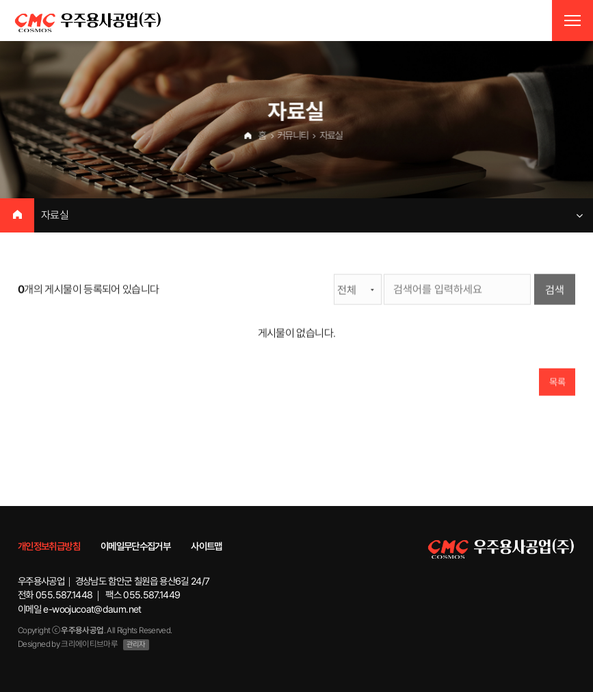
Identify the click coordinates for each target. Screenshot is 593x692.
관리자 (136, 644)
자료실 (54, 215)
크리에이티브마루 (89, 644)
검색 (554, 290)
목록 (557, 382)
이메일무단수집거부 (135, 546)
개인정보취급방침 (49, 546)
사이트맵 (206, 546)
